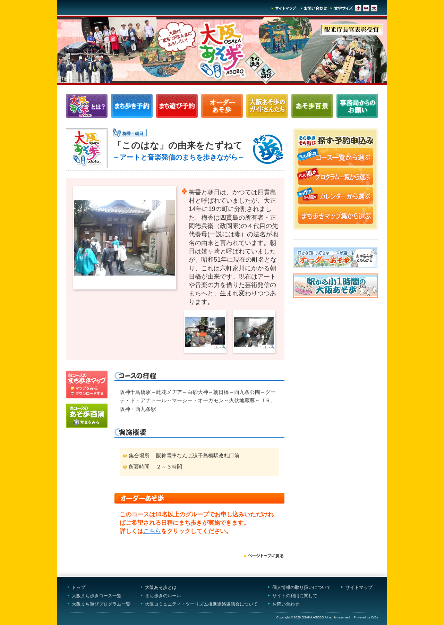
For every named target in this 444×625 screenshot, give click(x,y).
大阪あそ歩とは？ (87, 106)
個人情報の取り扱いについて (301, 587)
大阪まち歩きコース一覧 (96, 595)
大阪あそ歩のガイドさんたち (267, 106)
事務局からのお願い (357, 106)
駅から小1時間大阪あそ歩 (335, 285)
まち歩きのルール (163, 595)
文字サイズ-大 (374, 8)
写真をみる (87, 416)
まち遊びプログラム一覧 (177, 106)
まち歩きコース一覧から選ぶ (335, 157)
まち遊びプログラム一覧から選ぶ (335, 177)
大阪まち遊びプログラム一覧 (101, 604)
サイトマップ (284, 8)
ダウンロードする (87, 394)
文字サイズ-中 (366, 8)
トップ (78, 587)
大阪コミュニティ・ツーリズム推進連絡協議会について (201, 604)
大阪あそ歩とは (161, 587)
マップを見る (87, 381)
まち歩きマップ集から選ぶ (335, 215)
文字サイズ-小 (358, 8)
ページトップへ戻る (263, 555)
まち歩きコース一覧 (132, 106)
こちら (152, 531)
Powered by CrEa (365, 617)
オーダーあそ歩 (222, 106)
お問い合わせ (313, 8)
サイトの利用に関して (294, 595)
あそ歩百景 (312, 106)
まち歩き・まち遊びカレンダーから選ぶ (335, 196)
